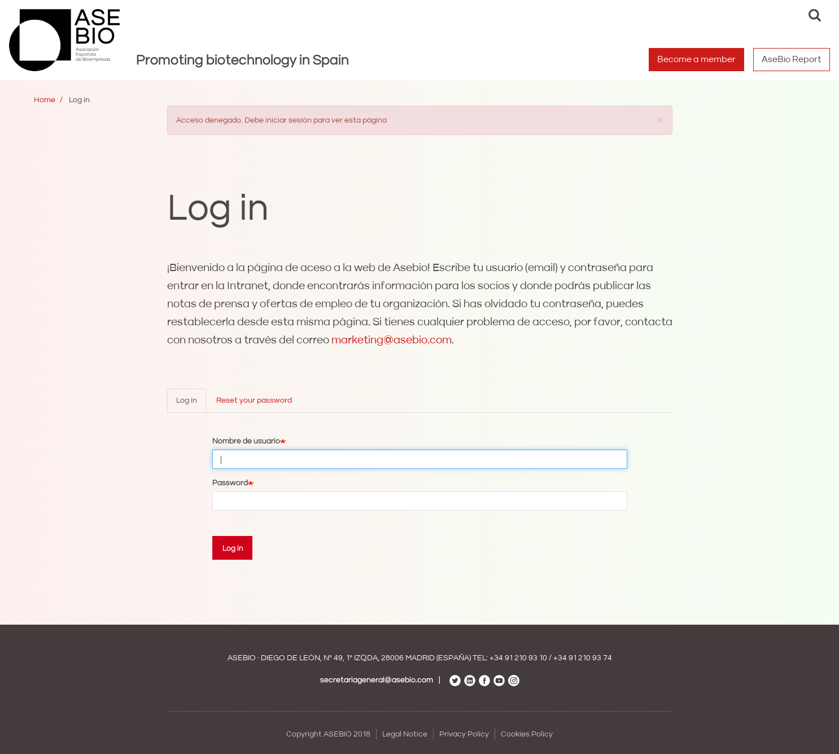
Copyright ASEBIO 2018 (328, 734)
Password (230, 483)
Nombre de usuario (246, 441)
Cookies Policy (527, 734)
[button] (660, 119)
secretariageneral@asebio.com (376, 680)
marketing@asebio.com (391, 340)
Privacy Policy (464, 734)
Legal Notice (404, 734)
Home (44, 100)
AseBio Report (791, 59)
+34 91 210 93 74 (582, 658)
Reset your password (254, 400)
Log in (186, 400)
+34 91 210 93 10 (518, 658)
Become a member (696, 59)
